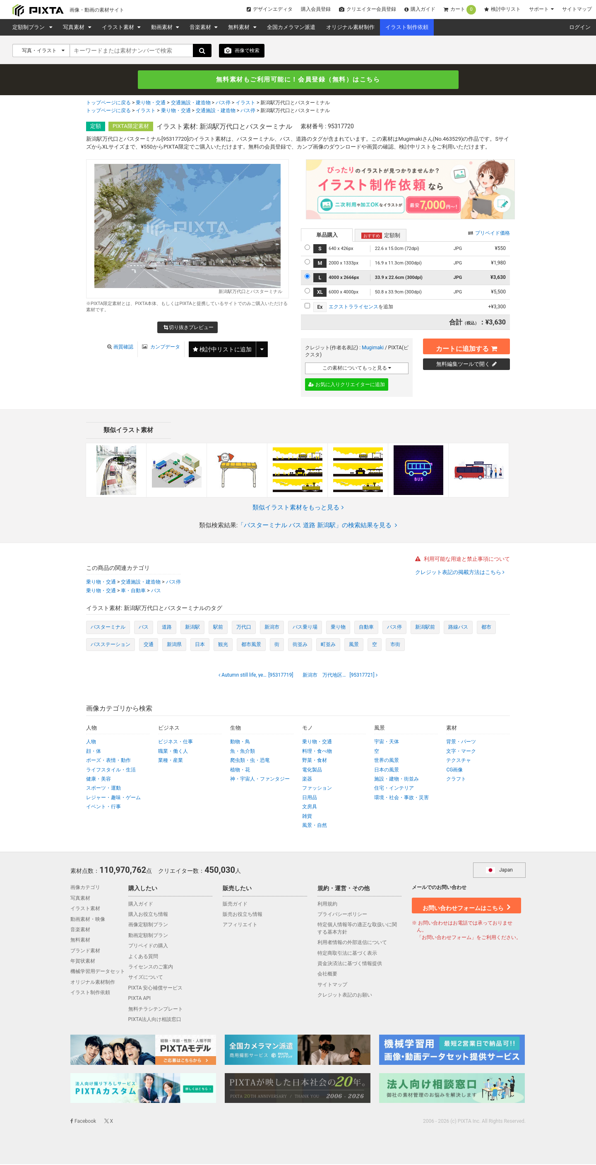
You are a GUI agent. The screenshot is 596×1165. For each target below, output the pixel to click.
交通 (149, 645)
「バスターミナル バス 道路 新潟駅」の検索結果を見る (317, 526)
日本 (200, 645)
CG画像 (454, 770)
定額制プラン (29, 27)
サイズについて (145, 978)
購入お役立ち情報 (148, 915)
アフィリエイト (240, 925)
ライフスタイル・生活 (111, 770)
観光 (223, 645)
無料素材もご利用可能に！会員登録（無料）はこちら (298, 80)
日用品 (309, 798)
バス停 (223, 104)
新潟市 (271, 628)
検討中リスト (502, 9)
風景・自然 (314, 826)
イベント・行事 (103, 807)
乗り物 (338, 628)
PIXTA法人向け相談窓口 (155, 1020)
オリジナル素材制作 (350, 27)
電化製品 (312, 770)
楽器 (307, 780)
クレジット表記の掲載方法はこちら (458, 573)
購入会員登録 (316, 9)
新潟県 (174, 645)
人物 (91, 742)
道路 (167, 628)
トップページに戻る (108, 104)
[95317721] (339, 675)
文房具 (309, 807)
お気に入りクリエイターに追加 (346, 385)
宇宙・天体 (386, 742)
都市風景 (251, 645)
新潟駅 (192, 628)
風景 (354, 645)
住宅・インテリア (394, 789)
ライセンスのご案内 (150, 967)
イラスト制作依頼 (406, 27)
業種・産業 (170, 761)
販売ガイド (235, 904)
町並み (328, 645)
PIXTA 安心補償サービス (155, 989)
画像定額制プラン (148, 925)
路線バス (458, 628)
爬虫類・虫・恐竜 (250, 761)
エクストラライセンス (353, 307)
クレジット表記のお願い (344, 996)
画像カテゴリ (85, 888)
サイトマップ (577, 9)
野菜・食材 (314, 761)
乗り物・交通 (151, 104)
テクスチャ (458, 761)
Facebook (83, 1121)
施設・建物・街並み (396, 780)
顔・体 (93, 752)
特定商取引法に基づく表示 (347, 953)
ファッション (317, 789)
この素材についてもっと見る (356, 369)
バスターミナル (108, 628)
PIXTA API (139, 999)
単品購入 (327, 235)
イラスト (245, 104)
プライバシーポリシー (342, 915)
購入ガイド (419, 9)
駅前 (218, 628)
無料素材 (239, 27)
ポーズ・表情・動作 (108, 761)
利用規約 (327, 904)
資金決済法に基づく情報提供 (349, 964)
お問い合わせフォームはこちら (466, 905)
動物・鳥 (240, 742)
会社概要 (327, 975)
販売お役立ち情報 (242, 915)
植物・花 (240, 770)
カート (460, 9)
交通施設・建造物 (191, 104)
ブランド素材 (85, 951)
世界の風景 (386, 761)
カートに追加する (466, 347)
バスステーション (110, 645)
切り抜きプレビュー (188, 328)
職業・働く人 (173, 752)
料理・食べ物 (317, 752)
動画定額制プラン (148, 936)
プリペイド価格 (489, 233)
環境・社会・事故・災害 (401, 798)
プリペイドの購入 (148, 946)
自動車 (366, 628)
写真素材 (74, 27)
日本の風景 (386, 770)
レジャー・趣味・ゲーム (113, 798)
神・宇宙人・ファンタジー (260, 780)
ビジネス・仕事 (175, 742)
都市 (486, 628)
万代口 (243, 628)
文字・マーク (461, 752)
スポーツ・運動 (103, 789)
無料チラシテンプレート (155, 1009)
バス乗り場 (305, 628)
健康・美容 (98, 780)
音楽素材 (201, 27)
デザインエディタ (270, 9)
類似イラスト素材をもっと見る (298, 508)
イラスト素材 (118, 27)
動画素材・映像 (87, 919)
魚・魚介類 (242, 752)
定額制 (380, 236)
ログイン (580, 27)
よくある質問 (143, 957)
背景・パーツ (461, 742)
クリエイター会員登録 (367, 9)
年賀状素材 (82, 962)
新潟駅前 (425, 628)
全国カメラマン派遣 (291, 27)
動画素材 (162, 27)
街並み (300, 645)
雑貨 (307, 816)
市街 (395, 645)
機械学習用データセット (97, 972)
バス (156, 591)
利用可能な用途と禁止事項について (462, 560)
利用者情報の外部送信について (352, 943)
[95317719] (258, 675)
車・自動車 (133, 591)
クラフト (456, 780)
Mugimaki (373, 348)
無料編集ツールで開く (466, 364)
